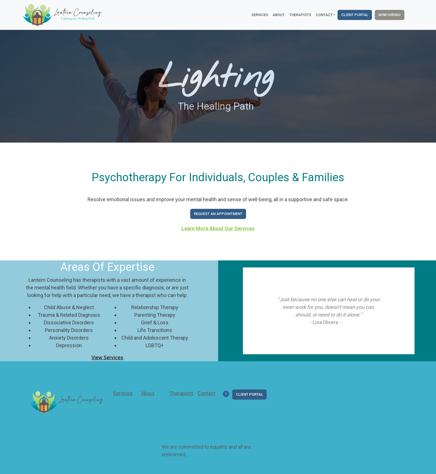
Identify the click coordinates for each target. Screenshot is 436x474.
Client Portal (354, 15)
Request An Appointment (218, 214)
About (279, 15)
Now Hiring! (389, 15)
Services (259, 15)
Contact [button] (324, 15)
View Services (107, 357)
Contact (206, 393)
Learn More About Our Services (218, 228)
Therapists (300, 15)
